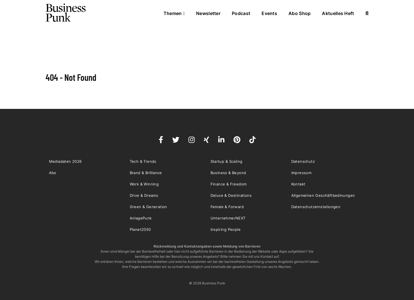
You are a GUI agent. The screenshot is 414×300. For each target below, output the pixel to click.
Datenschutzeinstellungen (316, 206)
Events (269, 13)
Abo (52, 172)
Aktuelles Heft (338, 13)
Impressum (301, 172)
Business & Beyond (228, 172)
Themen (174, 13)
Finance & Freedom (229, 184)
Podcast (241, 13)
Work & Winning (144, 184)
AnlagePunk (141, 218)
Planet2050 (140, 229)
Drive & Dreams (144, 195)
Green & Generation (148, 206)
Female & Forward (227, 206)
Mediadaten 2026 (65, 161)
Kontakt (298, 184)
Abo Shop (299, 13)
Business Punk (66, 12)
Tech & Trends (143, 161)
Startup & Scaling (227, 161)
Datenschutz (303, 161)
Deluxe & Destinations (231, 195)
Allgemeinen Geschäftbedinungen (323, 195)
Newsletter (208, 13)
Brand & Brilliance (146, 172)
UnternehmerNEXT (228, 218)
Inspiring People (226, 229)
